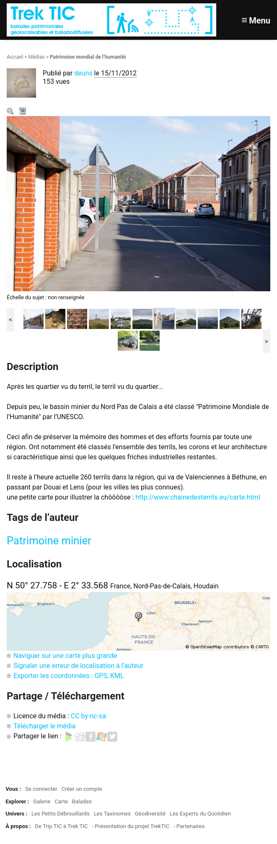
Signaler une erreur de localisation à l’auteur (78, 666)
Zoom (11, 112)
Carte (61, 801)
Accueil (15, 57)
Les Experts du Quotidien (200, 813)
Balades (82, 801)
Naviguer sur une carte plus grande (65, 656)
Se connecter (41, 789)
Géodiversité (150, 813)
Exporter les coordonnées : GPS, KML (68, 676)
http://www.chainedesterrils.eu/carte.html (197, 497)
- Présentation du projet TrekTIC (130, 826)
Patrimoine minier (49, 540)
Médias (36, 57)
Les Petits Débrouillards (60, 813)
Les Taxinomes (112, 813)
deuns (83, 73)
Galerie (41, 801)
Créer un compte (82, 789)
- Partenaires (189, 826)
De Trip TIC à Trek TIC (61, 826)
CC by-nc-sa (88, 716)
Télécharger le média (23, 112)
